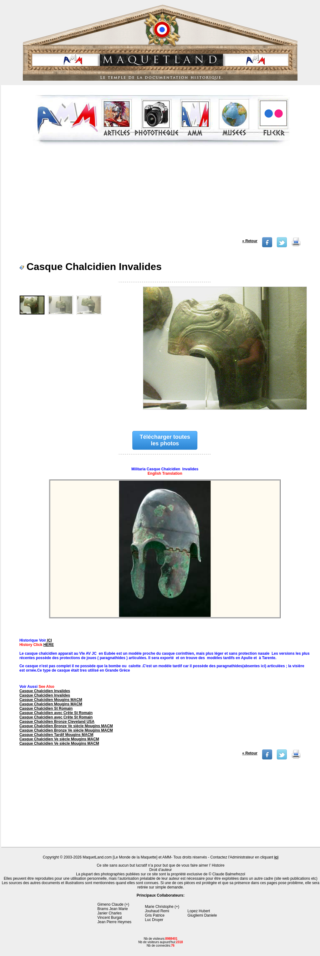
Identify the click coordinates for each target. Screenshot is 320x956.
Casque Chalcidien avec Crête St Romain (56, 713)
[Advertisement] (161, 193)
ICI (49, 640)
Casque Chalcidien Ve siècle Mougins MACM (59, 739)
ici (276, 857)
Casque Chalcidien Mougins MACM (50, 700)
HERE (48, 645)
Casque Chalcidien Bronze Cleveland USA (56, 721)
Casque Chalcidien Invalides (44, 691)
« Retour (249, 241)
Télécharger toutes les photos (165, 440)
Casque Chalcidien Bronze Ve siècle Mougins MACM (66, 726)
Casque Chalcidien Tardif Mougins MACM (56, 735)
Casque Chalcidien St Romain (46, 708)
